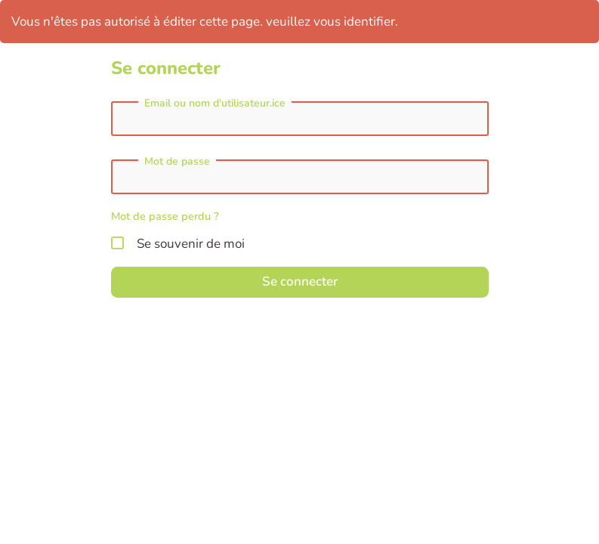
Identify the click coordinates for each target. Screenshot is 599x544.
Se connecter (300, 281)
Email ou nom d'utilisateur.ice (215, 103)
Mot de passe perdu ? (165, 216)
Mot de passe (177, 161)
